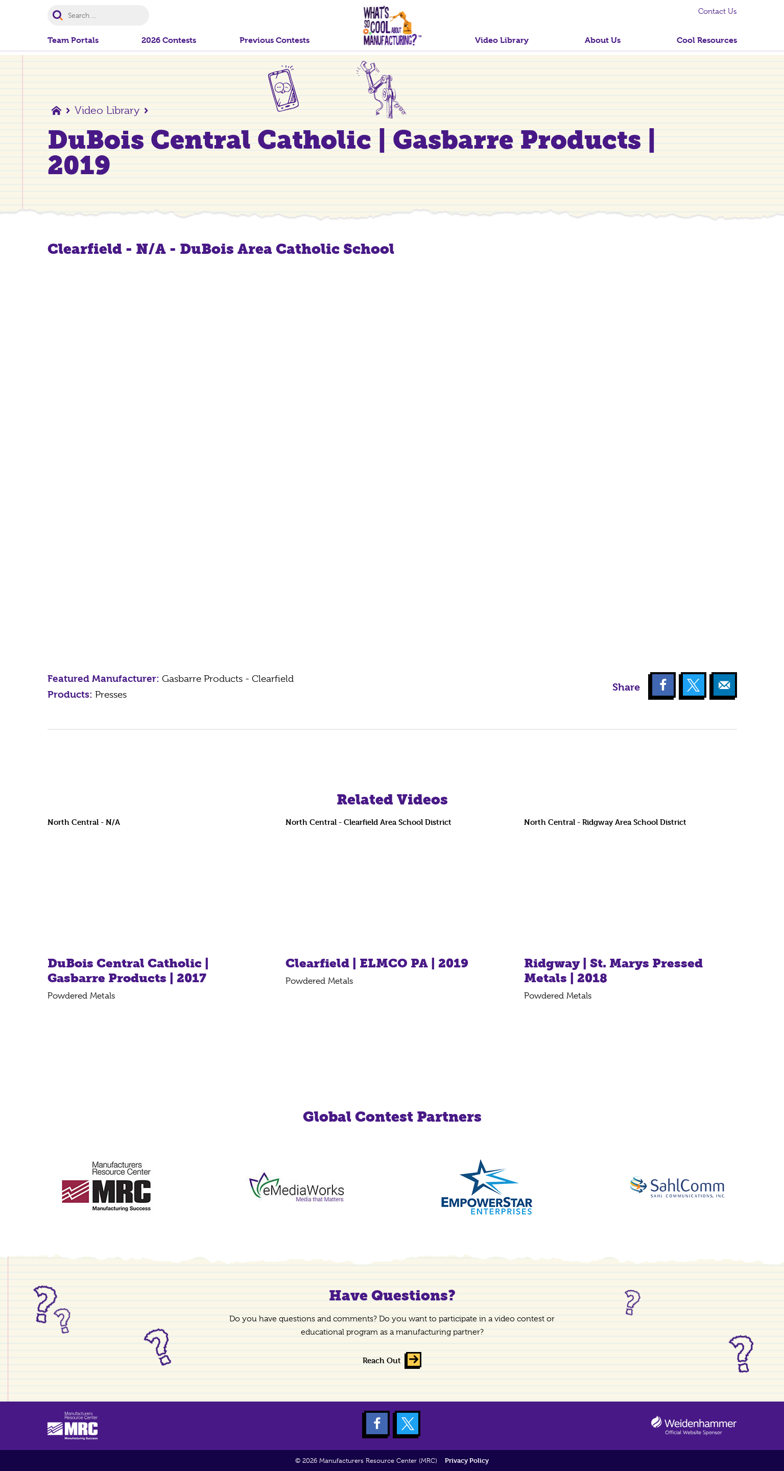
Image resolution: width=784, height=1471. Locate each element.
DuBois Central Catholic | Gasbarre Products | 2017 (128, 970)
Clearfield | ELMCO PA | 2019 (377, 963)
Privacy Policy (467, 1460)
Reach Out (382, 1360)
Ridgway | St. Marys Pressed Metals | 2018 (613, 970)
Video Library (107, 110)
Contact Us (717, 11)
